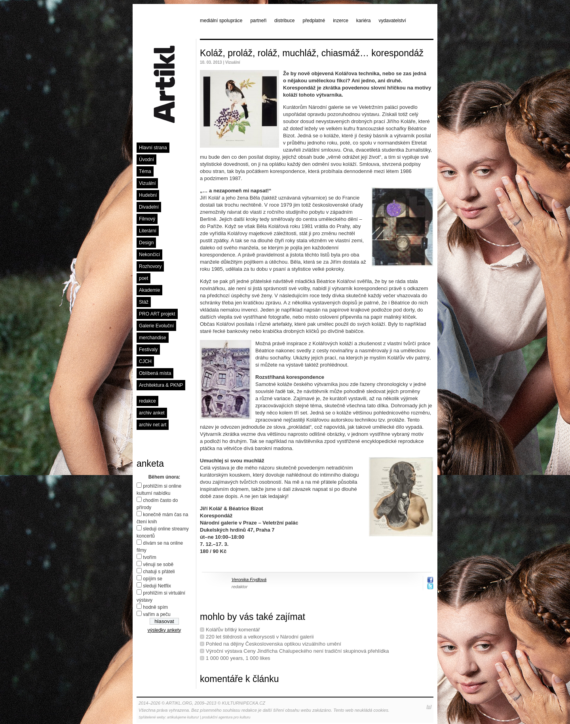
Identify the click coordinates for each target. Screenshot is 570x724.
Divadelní (149, 207)
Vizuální (147, 183)
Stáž (143, 302)
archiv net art (152, 425)
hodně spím (155, 607)
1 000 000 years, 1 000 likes (238, 658)
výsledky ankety (164, 630)
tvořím (149, 557)
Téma (145, 171)
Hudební (148, 195)
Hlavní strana (153, 147)
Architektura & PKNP (161, 385)
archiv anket (152, 413)
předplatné (313, 20)
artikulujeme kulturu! (183, 717)
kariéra (363, 20)
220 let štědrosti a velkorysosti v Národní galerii (260, 637)
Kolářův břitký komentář (233, 630)
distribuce (284, 20)
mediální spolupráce (221, 20)
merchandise (152, 337)
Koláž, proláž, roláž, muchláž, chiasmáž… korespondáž (312, 53)
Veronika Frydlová (249, 579)
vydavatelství (392, 20)
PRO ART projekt (157, 314)
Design (146, 242)
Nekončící (149, 254)
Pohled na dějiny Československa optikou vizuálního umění (273, 644)
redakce (147, 401)
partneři (258, 20)
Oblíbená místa (155, 373)
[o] (429, 706)
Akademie (149, 290)
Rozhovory (150, 266)
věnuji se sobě (158, 564)
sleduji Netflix (157, 586)
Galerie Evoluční (156, 326)
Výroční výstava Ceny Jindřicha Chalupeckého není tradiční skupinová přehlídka (297, 651)
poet (143, 278)
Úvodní (146, 159)
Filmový (147, 219)
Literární (147, 231)
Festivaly (148, 349)
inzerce (340, 20)
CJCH (145, 361)
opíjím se (152, 578)
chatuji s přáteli (159, 571)
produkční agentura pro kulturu (226, 717)
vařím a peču (156, 614)
